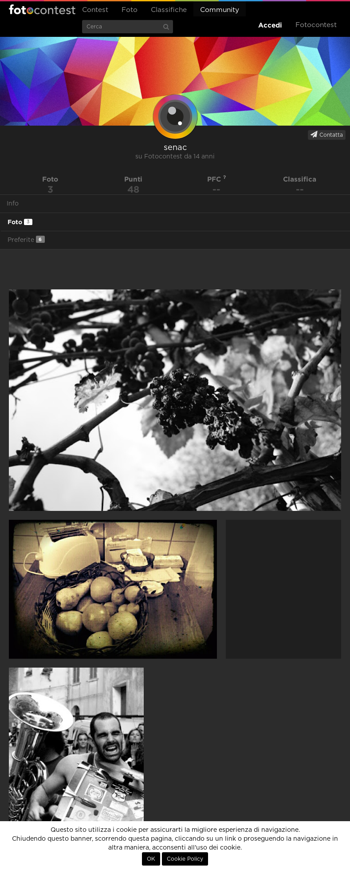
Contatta (327, 134)
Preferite (26, 239)
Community (219, 10)
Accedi (270, 25)
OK (151, 859)
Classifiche (169, 10)
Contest (95, 10)
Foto (130, 10)
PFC (216, 179)
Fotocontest (42, 9)
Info (13, 204)
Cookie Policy (185, 859)
